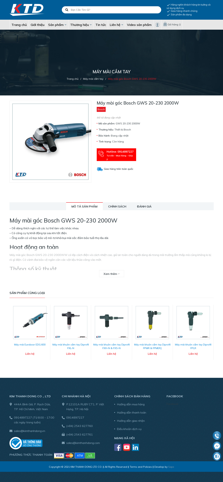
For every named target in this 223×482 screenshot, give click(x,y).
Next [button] (211, 334)
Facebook (172, 403)
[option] (29, 334)
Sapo (171, 466)
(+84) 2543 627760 (79, 425)
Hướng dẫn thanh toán (131, 412)
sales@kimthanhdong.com (83, 442)
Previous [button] (12, 334)
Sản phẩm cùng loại (27, 293)
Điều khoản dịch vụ (129, 428)
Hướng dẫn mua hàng (131, 404)
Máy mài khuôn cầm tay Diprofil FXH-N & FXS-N (111, 346)
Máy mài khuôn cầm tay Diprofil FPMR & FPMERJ (152, 346)
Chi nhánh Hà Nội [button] (76, 395)
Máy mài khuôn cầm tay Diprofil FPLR (193, 346)
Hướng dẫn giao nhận (131, 420)
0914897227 (23, 417)
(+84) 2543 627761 (79, 434)
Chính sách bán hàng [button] (132, 395)
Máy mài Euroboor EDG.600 (29, 344)
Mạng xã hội (124, 437)
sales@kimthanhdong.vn (29, 430)
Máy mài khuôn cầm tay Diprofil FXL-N (70, 346)
